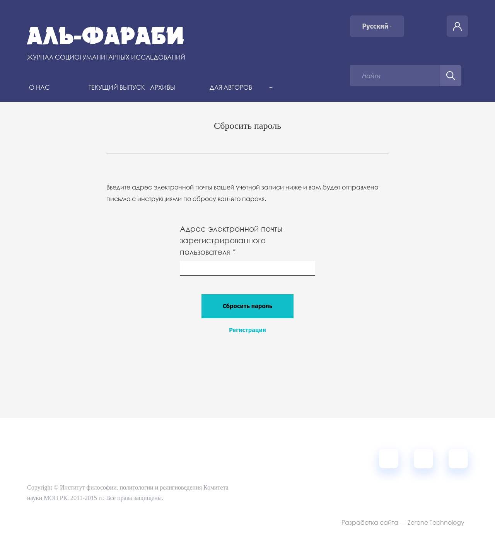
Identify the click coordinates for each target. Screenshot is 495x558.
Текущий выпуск (117, 87)
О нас (39, 87)
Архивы (162, 87)
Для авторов (231, 87)
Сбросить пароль (247, 306)
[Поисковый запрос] (395, 75)
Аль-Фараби (105, 36)
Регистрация (247, 330)
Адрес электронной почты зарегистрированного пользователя (232, 240)
